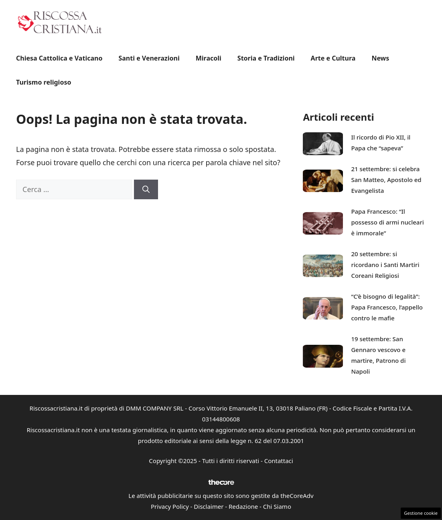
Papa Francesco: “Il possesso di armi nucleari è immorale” (387, 222)
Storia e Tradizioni (266, 58)
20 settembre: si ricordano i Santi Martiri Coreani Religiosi (385, 264)
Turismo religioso (43, 82)
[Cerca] (146, 189)
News (380, 58)
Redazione (243, 506)
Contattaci (278, 461)
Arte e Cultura (333, 58)
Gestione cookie (421, 513)
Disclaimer (208, 506)
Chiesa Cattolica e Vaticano (59, 58)
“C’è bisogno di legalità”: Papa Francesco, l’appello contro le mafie (387, 307)
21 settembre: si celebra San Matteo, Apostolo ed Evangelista (386, 179)
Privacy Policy (170, 506)
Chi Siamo (277, 506)
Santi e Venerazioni (148, 58)
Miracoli (208, 58)
